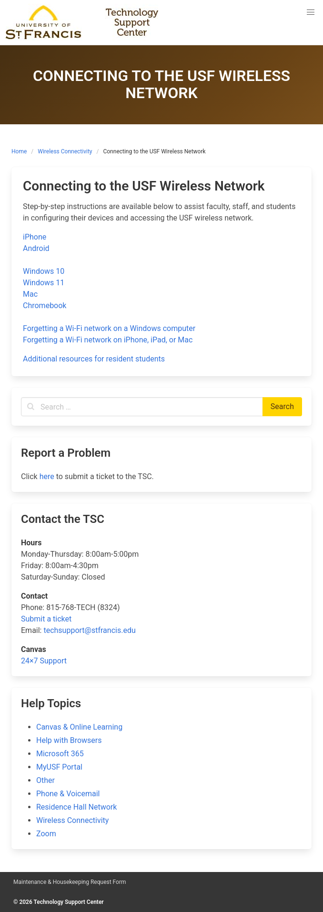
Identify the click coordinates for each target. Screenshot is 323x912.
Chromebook (44, 305)
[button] (310, 12)
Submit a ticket (46, 618)
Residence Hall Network (76, 807)
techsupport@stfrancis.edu (89, 630)
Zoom (46, 833)
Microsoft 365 (60, 753)
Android (36, 248)
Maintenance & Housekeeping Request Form (69, 882)
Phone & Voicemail (68, 793)
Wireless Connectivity (65, 151)
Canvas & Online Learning (79, 727)
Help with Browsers (68, 740)
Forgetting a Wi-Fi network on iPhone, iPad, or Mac (107, 339)
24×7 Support (44, 660)
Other (45, 780)
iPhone (34, 236)
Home (19, 151)
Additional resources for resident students (94, 358)
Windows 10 (43, 271)
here (47, 476)
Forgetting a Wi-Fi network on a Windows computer (109, 328)
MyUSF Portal (59, 767)
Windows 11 (43, 282)
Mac (30, 294)
